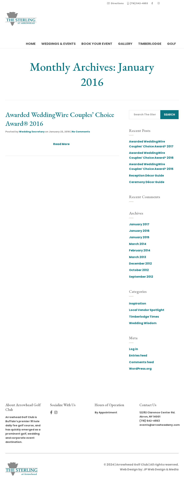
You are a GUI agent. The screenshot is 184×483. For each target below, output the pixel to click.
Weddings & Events (58, 43)
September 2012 (141, 277)
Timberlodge (149, 43)
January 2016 (139, 231)
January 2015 (139, 237)
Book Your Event (96, 43)
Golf (171, 43)
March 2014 (137, 244)
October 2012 (139, 270)
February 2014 (139, 250)
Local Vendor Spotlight (146, 310)
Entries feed (138, 355)
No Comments (81, 131)
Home (31, 43)
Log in (133, 349)
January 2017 (139, 224)
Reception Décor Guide (146, 175)
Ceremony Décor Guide (146, 182)
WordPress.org (140, 369)
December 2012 (140, 263)
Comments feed (141, 362)
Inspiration (137, 303)
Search (169, 114)
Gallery (125, 43)
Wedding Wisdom (143, 323)
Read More (61, 144)
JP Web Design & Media (161, 469)
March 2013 (137, 257)
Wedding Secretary (32, 131)
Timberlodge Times (144, 317)
